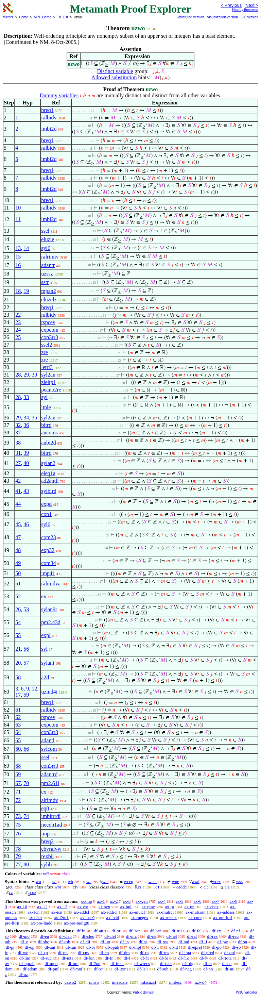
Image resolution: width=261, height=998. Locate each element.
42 (18, 481)
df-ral (192, 936)
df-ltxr (120, 968)
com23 (48, 537)
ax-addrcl (109, 912)
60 (18, 749)
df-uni (50, 947)
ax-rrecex (168, 917)
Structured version (190, 17)
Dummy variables (59, 95)
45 (18, 524)
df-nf (235, 930)
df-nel (172, 936)
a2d (45, 677)
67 (18, 783)
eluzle (47, 239)
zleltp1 (48, 382)
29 (26, 375)
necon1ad (51, 825)
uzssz (47, 274)
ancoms (49, 432)
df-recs (166, 963)
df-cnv (83, 952)
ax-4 (162, 901)
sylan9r (49, 609)
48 (18, 550)
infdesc (175, 982)
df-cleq (88, 936)
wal (105, 881)
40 (26, 463)
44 (18, 504)
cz (11, 892)
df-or (115, 930)
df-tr (155, 947)
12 (34, 689)
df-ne (151, 936)
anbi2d (48, 443)
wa (88, 881)
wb (70, 881)
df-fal (197, 930)
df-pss (163, 941)
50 (18, 573)
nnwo (94, 982)
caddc (181, 886)
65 (18, 740)
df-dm (124, 952)
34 (26, 417)
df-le (141, 968)
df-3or (134, 930)
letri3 (47, 367)
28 (18, 375)
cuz (33, 892)
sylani (47, 663)
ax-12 (62, 906)
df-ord (230, 952)
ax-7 (215, 901)
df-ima (185, 952)
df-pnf (53, 968)
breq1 (47, 110)
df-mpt (135, 947)
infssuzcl (148, 982)
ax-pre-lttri (222, 917)
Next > (251, 5)
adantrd (49, 774)
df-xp (43, 952)
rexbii (47, 856)
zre (44, 352)
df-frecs (117, 963)
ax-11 (42, 906)
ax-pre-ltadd (42, 923)
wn (38, 881)
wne (175, 881)
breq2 (47, 841)
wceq (128, 881)
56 (26, 649)
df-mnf (76, 968)
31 (18, 453)
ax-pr (169, 906)
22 (18, 315)
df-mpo (51, 963)
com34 (48, 563)
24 (18, 330)
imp (45, 833)
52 (18, 596)
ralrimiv (50, 257)
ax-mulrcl (165, 912)
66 (26, 749)
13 (18, 248)
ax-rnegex (140, 917)
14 (26, 248)
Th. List (62, 17)
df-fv (203, 958)
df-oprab (27, 963)
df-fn (109, 958)
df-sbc (43, 941)
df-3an (155, 930)
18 (18, 291)
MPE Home (42, 17)
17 (18, 695)
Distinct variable (115, 71)
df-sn (242, 941)
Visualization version (222, 17)
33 (26, 397)
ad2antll (50, 481)
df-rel (63, 952)
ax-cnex (212, 906)
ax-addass (225, 912)
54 (18, 622)
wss (239, 881)
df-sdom (30, 968)
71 (18, 792)
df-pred (207, 952)
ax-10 (22, 906)
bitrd (46, 425)
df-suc (46, 958)
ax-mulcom (196, 912)
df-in (124, 941)
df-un (105, 941)
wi (54, 881)
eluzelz (48, 299)
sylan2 (48, 463)
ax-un (190, 906)
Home (23, 17)
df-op (29, 947)
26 (18, 609)
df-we (23, 952)
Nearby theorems (245, 10)
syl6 (45, 248)
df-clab (65, 936)
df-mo (24, 936)
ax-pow (148, 906)
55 (18, 635)
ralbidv (48, 117)
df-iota (67, 958)
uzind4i (49, 692)
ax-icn (56, 912)
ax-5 (180, 901)
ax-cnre (195, 917)
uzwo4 (201, 982)
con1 (46, 514)
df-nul (183, 941)
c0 (11, 886)
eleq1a (48, 473)
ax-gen (141, 901)
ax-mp (86, 901)
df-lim (25, 958)
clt (206, 886)
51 (18, 583)
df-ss (143, 941)
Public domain (143, 992)
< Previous (231, 5)
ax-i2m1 (61, 917)
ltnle (46, 407)
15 (18, 257)
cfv (76, 886)
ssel (45, 231)
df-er (208, 963)
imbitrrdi (50, 816)
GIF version (249, 17)
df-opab (112, 947)
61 (18, 710)
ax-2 (114, 901)
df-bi (81, 930)
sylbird (48, 491)
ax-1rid (112, 917)
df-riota (224, 958)
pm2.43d (50, 622)
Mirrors (8, 17)
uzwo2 (70, 982)
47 (18, 537)
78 (18, 849)
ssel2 (46, 345)
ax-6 (198, 901)
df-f (127, 958)
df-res (164, 952)
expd (46, 504)
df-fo (163, 958)
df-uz (23, 974)
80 (26, 864)
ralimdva (50, 583)
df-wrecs (142, 963)
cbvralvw (51, 849)
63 (18, 725)
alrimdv (49, 800)
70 (26, 783)
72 (18, 800)
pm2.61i (50, 783)
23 (18, 322)
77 (18, 864)
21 (18, 649)
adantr (48, 265)
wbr (57, 886)
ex (43, 596)
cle (227, 886)
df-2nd (95, 963)
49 (18, 563)
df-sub (162, 968)
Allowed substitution (114, 77)
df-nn (208, 968)
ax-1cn (33, 912)
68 (18, 766)
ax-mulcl (137, 912)
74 (26, 816)
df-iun (70, 947)
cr (139, 886)
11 (17, 219)
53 (26, 609)
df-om (73, 963)
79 (18, 856)
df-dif (85, 941)
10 (18, 208)
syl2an (48, 375)
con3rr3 (49, 337)
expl (46, 635)
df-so (236, 947)
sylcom (49, 749)
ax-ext (82, 906)
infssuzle (119, 982)
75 (18, 825)
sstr (45, 282)
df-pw (223, 941)
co (122, 886)
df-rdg (188, 963)
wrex (216, 881)
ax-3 (126, 901)
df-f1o (183, 958)
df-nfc (131, 936)
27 (18, 463)
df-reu (233, 936)
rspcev (48, 322)
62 (18, 717)
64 (18, 732)
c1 (157, 886)
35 (34, 417)
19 (26, 291)
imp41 (48, 573)
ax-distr (35, 917)
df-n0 (229, 968)
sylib (46, 864)
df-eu (44, 936)
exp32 (47, 550)
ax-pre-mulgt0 (76, 923)
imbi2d (48, 129)
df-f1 (144, 958)
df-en (226, 963)
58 (18, 677)
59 (26, 695)
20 (18, 663)
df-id (173, 947)
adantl (47, 740)
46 (26, 524)
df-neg (186, 968)
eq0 (45, 808)
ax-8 (233, 901)
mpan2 (48, 291)
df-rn (144, 952)
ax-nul (126, 906)
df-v (24, 941)
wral (195, 881)
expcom (49, 330)
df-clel (110, 936)
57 (26, 663)
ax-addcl (81, 912)
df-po (217, 947)
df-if (203, 941)
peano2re (51, 390)
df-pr (10, 947)
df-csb (64, 941)
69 (18, 774)
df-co (104, 952)
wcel (153, 881)
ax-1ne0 (87, 917)
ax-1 (101, 901)
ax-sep (104, 906)
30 (34, 375)
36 (26, 425)
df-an (98, 930)
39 (26, 453)
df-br (90, 947)
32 (18, 425)
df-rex (212, 936)
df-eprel (195, 947)
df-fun (89, 958)
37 (18, 432)
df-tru (177, 930)
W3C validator (246, 992)
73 (18, 816)
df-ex (216, 930)
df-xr (98, 968)
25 (18, 337)
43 (26, 491)
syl (44, 397)
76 (18, 833)
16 (18, 265)
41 (18, 491)
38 (18, 443)
